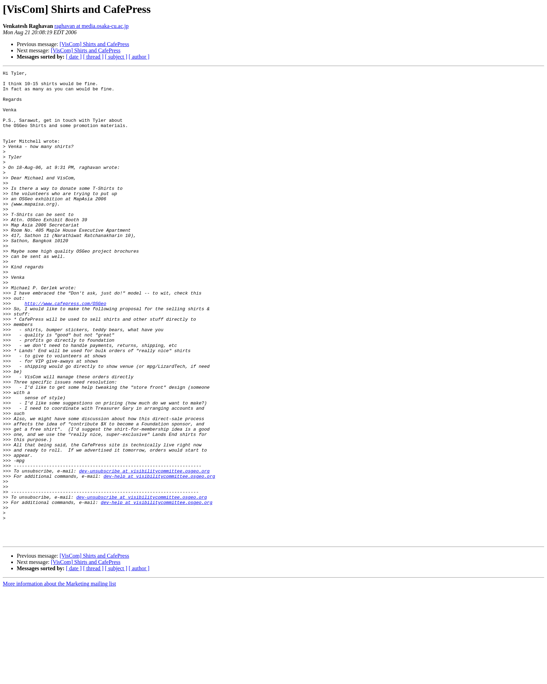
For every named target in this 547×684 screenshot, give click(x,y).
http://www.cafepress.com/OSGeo (65, 350)
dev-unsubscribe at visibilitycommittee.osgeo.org (144, 551)
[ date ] (74, 57)
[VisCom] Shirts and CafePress (94, 44)
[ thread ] (93, 57)
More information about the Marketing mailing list (59, 678)
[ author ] (139, 57)
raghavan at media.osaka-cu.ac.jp (91, 26)
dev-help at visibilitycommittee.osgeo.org (159, 558)
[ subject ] (116, 57)
